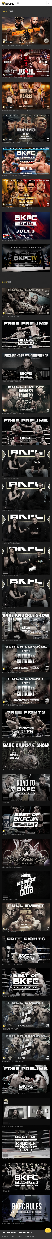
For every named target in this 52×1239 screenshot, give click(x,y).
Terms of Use (29, 1236)
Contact (19, 1236)
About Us (5, 1236)
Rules (12, 1236)
